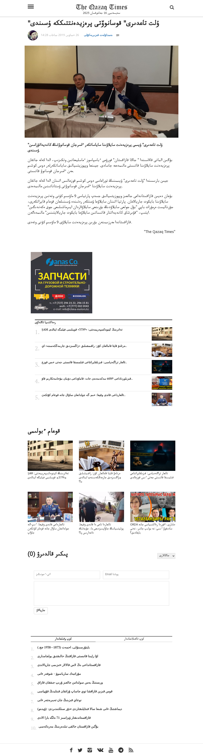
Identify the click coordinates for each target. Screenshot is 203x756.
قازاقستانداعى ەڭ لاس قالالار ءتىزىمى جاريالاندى (68, 665)
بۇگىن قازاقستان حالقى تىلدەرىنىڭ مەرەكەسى (68, 726)
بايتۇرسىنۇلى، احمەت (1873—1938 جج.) (63, 647)
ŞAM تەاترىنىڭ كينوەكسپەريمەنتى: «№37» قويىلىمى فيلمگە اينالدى (107, 329)
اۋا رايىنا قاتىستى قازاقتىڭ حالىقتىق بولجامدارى (67, 656)
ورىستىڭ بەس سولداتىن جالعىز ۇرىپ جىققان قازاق (70, 682)
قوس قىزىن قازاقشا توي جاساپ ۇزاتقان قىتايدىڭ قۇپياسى (74, 691)
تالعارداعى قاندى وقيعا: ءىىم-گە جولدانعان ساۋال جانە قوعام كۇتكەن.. (107, 395)
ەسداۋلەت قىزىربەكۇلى (98, 35)
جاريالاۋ (40, 611)
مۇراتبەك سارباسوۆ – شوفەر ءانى (59, 673)
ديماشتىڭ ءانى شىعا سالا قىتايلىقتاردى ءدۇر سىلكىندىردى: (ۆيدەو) (79, 709)
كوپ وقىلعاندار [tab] (63, 639)
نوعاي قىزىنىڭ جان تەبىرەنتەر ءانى (59, 700)
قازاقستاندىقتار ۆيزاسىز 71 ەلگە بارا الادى (64, 717)
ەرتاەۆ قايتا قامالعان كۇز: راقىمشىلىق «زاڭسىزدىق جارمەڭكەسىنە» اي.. (107, 346)
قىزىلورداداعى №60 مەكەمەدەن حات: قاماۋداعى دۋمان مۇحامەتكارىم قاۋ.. (107, 378)
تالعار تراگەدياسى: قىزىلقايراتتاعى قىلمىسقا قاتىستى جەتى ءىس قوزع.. (107, 362)
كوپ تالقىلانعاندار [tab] (134, 639)
